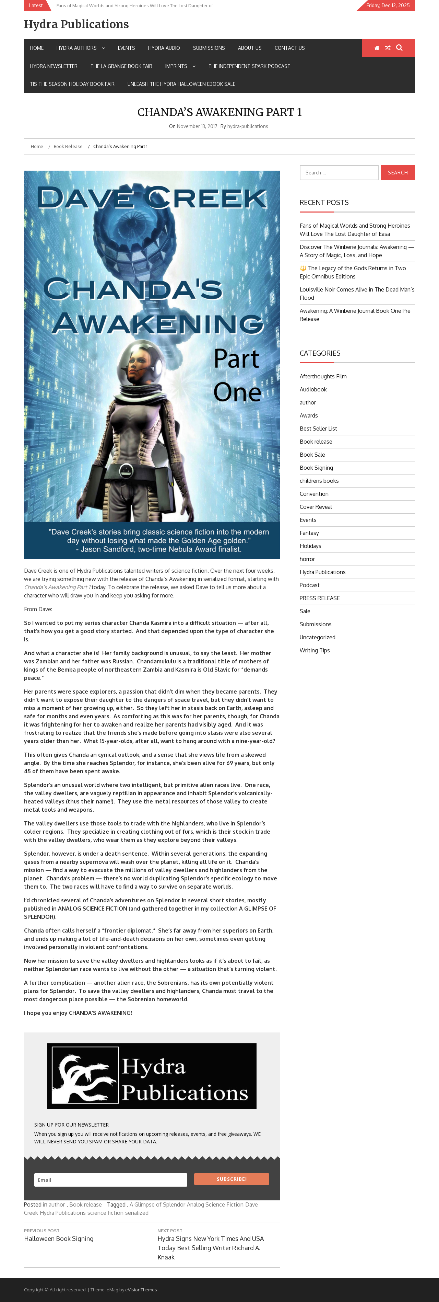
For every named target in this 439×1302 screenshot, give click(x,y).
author (57, 1204)
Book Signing (316, 467)
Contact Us (290, 48)
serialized (137, 1212)
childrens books (319, 480)
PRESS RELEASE (320, 598)
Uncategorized (317, 637)
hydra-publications (247, 126)
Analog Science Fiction (215, 1204)
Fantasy (309, 532)
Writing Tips (315, 650)
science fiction (105, 1212)
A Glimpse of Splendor (157, 1204)
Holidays (310, 545)
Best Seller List (318, 428)
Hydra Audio (164, 48)
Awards (309, 415)
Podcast (310, 585)
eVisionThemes (141, 1289)
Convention (314, 493)
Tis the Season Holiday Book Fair (72, 84)
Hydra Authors (81, 48)
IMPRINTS (180, 66)
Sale (305, 611)
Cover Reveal (316, 506)
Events (126, 48)
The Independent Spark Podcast (249, 66)
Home (37, 48)
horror (307, 559)
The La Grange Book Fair (121, 66)
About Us (250, 48)
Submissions (209, 48)
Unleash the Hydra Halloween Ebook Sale (181, 84)
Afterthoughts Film (323, 376)
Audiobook (313, 389)
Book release (85, 1204)
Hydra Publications (76, 24)
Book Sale (312, 454)
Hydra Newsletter (54, 66)
